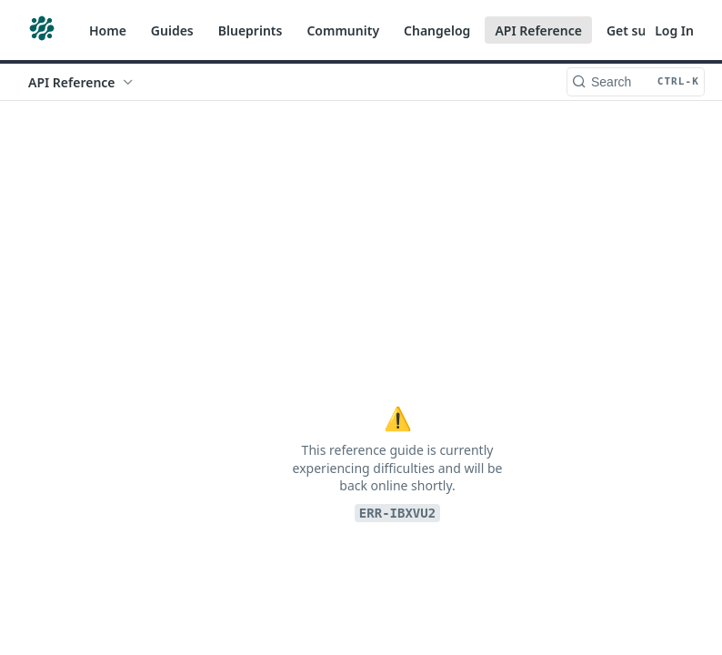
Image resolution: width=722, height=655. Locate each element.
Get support (643, 30)
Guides (172, 30)
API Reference (538, 30)
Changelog (437, 30)
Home (107, 30)
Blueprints (250, 30)
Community (342, 30)
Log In (674, 30)
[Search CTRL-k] (635, 82)
